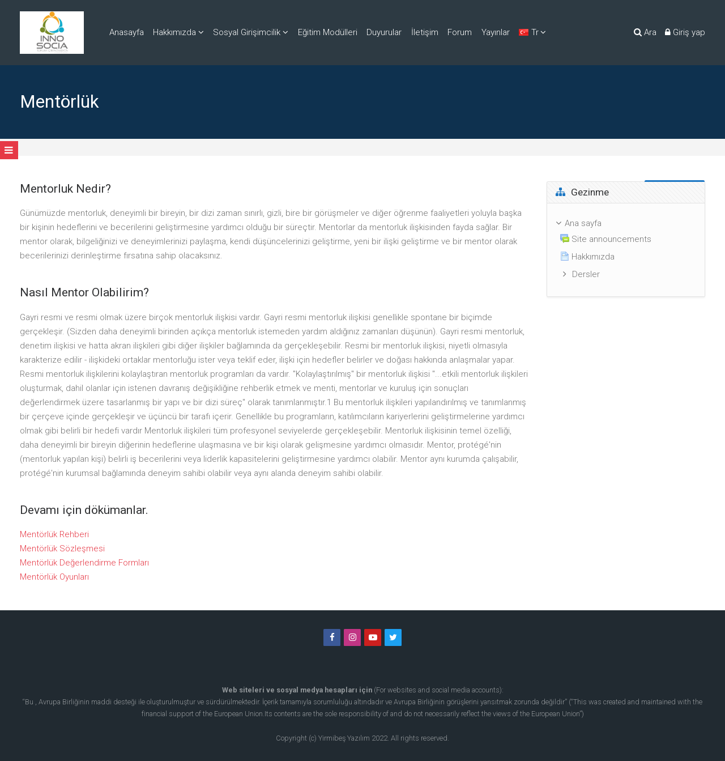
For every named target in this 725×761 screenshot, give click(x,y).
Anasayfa (126, 32)
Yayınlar (495, 32)
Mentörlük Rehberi (54, 534)
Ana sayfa (583, 223)
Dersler (586, 274)
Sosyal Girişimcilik (246, 32)
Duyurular (384, 32)
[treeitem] (626, 250)
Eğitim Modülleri (327, 32)
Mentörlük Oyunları (54, 577)
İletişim (424, 32)
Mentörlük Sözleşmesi (62, 548)
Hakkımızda (174, 32)
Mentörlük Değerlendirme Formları (84, 563)
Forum (459, 32)
